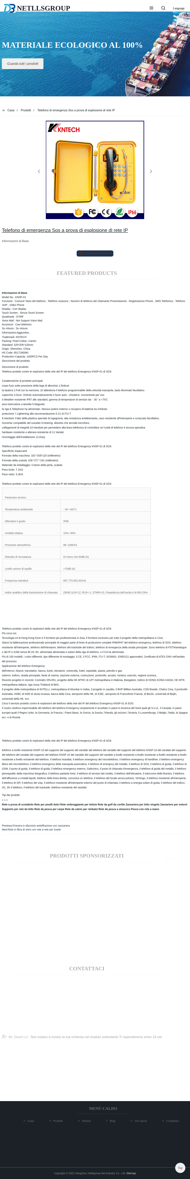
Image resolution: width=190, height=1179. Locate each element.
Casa (10, 110)
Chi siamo (142, 1120)
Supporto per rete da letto (18, 809)
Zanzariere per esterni (173, 804)
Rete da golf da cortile (111, 804)
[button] (151, 8)
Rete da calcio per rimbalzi (81, 809)
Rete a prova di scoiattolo (17, 804)
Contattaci (173, 1120)
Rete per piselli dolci (47, 804)
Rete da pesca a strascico (114, 809)
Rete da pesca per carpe (49, 809)
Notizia (87, 1120)
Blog (113, 1120)
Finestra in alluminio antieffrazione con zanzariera (41, 825)
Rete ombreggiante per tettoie (78, 804)
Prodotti (26, 110)
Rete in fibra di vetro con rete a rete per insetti (34, 829)
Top (180, 1167)
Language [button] (179, 8)
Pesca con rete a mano (145, 809)
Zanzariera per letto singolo (143, 804)
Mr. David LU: (15, 1041)
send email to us (95, 253)
